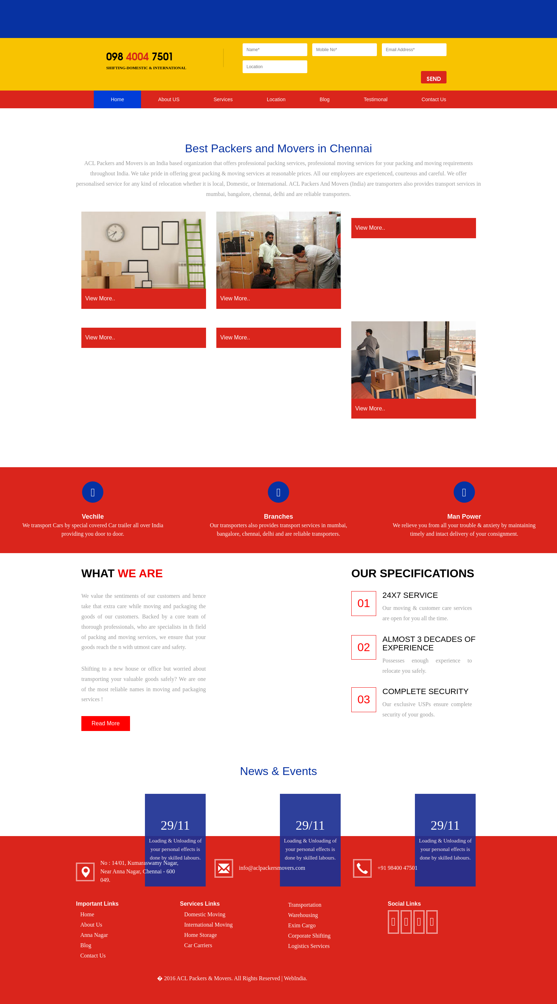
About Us (91, 925)
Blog (325, 99)
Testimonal (376, 99)
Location (276, 102)
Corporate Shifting (309, 936)
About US (168, 99)
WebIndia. (295, 978)
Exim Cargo (301, 925)
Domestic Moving (205, 914)
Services (223, 102)
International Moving (208, 925)
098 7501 (140, 56)
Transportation (304, 905)
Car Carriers (198, 945)
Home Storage (200, 935)
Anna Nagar (94, 935)
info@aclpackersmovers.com (272, 868)
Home (117, 99)
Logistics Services (309, 946)
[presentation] (366, 74)
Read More (106, 723)
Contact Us (434, 99)
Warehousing (303, 915)
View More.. (143, 298)
